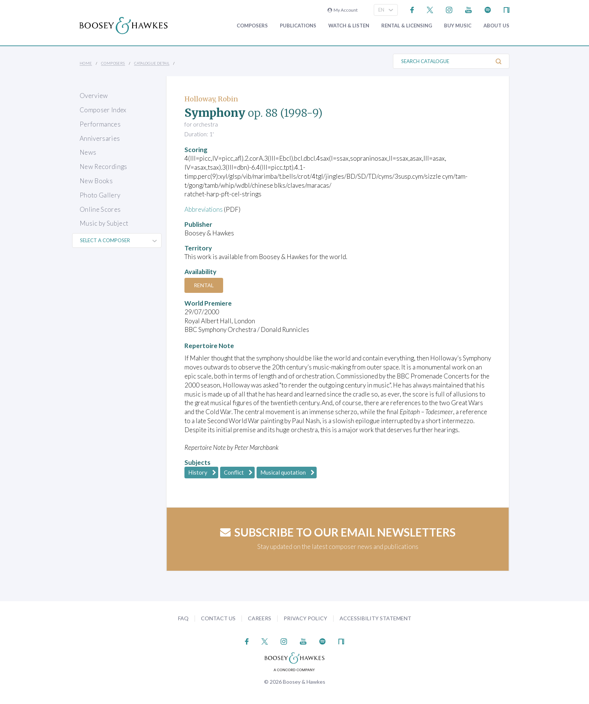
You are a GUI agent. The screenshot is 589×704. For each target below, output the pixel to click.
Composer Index (103, 110)
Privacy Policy (305, 618)
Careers (259, 618)
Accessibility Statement (375, 618)
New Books (96, 181)
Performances (100, 124)
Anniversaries (100, 138)
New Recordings (103, 166)
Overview (94, 95)
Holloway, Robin (211, 99)
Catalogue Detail (151, 63)
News (88, 152)
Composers (252, 26)
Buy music (457, 26)
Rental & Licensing (406, 26)
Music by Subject (104, 223)
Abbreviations (204, 209)
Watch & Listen (348, 26)
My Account (343, 10)
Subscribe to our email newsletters (338, 532)
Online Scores (100, 209)
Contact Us (218, 618)
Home (86, 63)
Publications (298, 26)
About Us (496, 26)
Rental (204, 285)
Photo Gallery (100, 195)
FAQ (183, 618)
